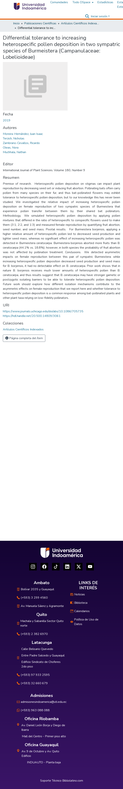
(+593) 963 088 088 (33, 710)
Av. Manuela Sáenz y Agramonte (40, 606)
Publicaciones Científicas (40, 23)
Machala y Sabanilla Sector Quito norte (40, 623)
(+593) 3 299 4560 (32, 598)
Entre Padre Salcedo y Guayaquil (43, 655)
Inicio (16, 23)
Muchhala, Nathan (14, 152)
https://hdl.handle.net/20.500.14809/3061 (32, 316)
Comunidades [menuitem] (59, 2)
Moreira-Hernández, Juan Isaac (23, 134)
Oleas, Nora (10, 148)
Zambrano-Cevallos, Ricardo (21, 143)
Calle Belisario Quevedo (37, 649)
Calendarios (80, 611)
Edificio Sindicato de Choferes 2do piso (41, 664)
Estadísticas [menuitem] (105, 2)
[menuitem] (82, 2)
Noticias (77, 594)
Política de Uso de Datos (84, 621)
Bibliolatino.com (72, 781)
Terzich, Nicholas (13, 138)
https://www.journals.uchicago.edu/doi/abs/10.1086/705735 (43, 311)
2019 (6, 120)
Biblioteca (78, 603)
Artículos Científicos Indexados (80, 23)
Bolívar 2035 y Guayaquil (35, 589)
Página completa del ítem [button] (24, 338)
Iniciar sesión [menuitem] (99, 16)
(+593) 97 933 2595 (33, 675)
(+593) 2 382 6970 (32, 634)
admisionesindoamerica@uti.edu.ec (41, 702)
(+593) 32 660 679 (32, 683)
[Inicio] (29, 6)
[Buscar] (87, 16)
